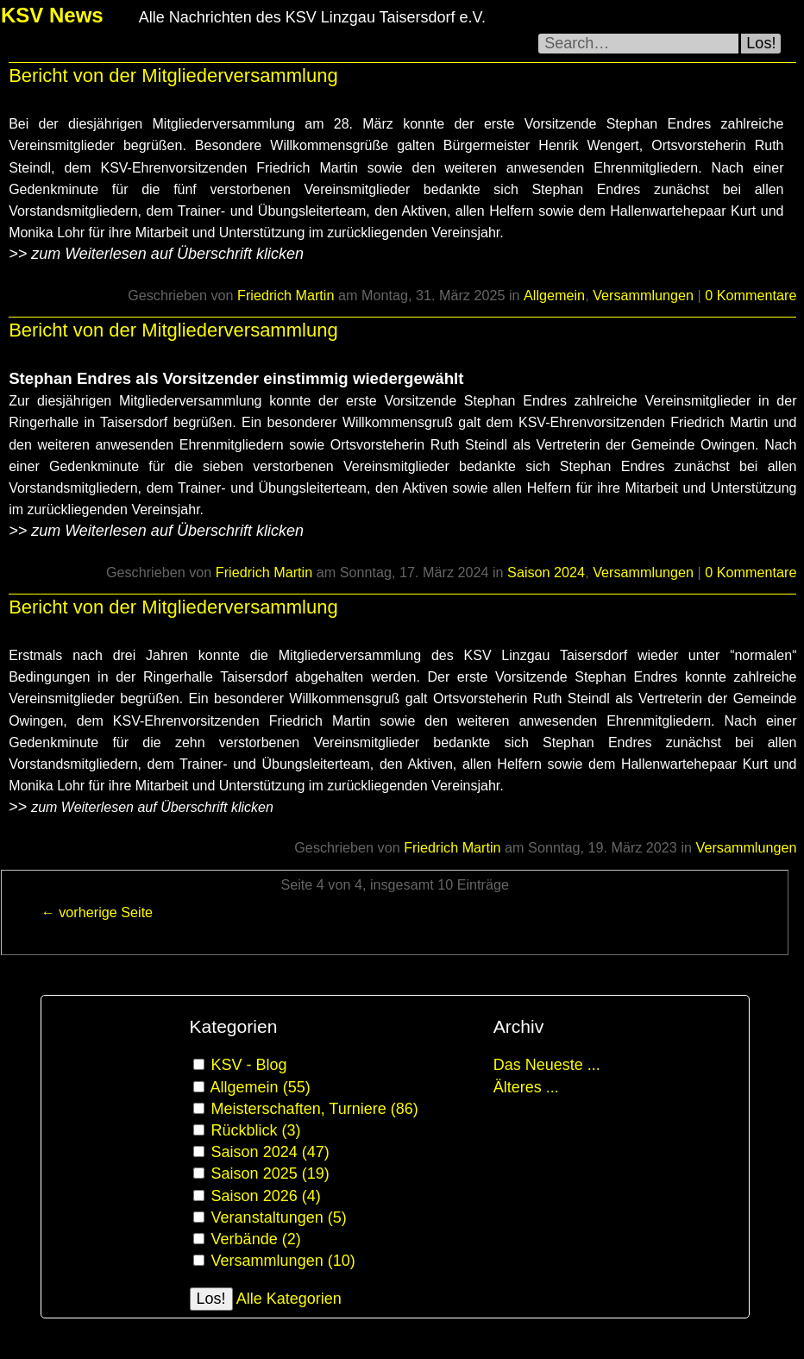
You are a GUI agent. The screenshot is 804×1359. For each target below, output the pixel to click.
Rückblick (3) (256, 1130)
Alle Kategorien (289, 1298)
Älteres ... (526, 1087)
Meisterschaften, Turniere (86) (314, 1108)
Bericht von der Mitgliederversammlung (173, 75)
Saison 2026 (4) (266, 1196)
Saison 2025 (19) (270, 1173)
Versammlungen (643, 295)
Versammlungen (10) (283, 1260)
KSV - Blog (249, 1064)
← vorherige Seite (97, 912)
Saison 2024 (546, 572)
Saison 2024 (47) (270, 1152)
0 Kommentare (750, 295)
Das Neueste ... (546, 1064)
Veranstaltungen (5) (279, 1217)
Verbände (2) (256, 1239)
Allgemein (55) (260, 1087)
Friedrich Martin (285, 295)
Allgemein (554, 295)
